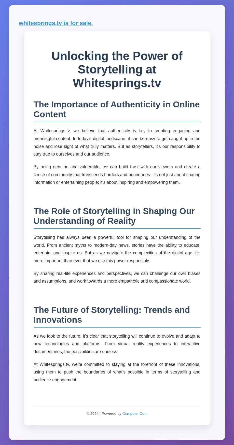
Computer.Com (134, 413)
